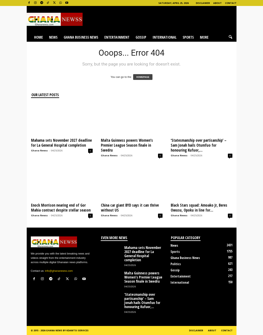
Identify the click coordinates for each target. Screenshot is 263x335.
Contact (230, 3)
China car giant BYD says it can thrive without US (130, 208)
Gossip (141, 37)
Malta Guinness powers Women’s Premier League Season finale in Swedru (127, 145)
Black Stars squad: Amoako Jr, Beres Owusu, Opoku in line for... (199, 208)
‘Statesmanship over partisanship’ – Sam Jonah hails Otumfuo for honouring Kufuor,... (198, 145)
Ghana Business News (81, 37)
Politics (176, 264)
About (217, 3)
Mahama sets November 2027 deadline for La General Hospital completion (61, 143)
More (204, 37)
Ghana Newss (39, 150)
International (164, 37)
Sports (188, 37)
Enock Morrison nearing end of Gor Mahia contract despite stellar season (61, 208)
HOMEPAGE (142, 77)
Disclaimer (203, 3)
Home (38, 37)
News (53, 37)
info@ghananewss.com (59, 270)
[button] (230, 37)
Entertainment (116, 37)
